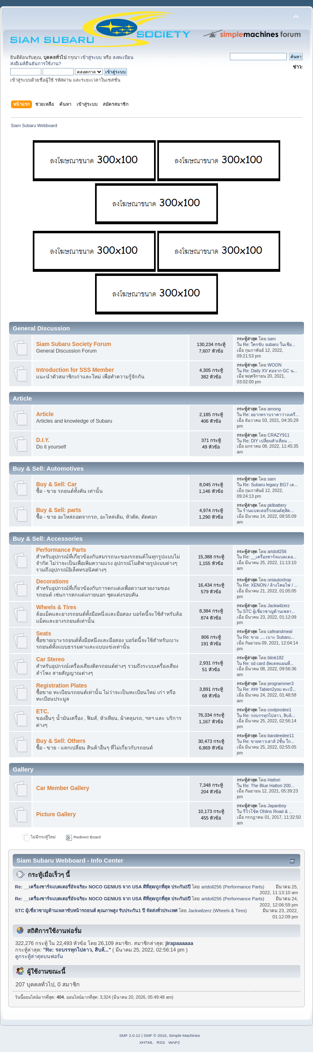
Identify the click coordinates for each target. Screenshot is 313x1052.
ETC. (42, 711)
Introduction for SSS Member (75, 370)
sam (272, 338)
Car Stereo (50, 659)
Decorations (52, 581)
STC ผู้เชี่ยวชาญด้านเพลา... (269, 611)
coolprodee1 (279, 709)
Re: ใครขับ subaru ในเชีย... (269, 344)
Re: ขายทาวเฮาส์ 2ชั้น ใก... (268, 741)
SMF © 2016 (155, 1035)
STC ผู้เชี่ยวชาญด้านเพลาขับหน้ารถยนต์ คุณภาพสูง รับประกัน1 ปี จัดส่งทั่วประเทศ (96, 910)
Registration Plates (61, 686)
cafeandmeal (280, 631)
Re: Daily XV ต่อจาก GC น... (270, 370)
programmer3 (281, 683)
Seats (43, 634)
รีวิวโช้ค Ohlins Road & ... (268, 811)
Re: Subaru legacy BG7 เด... (270, 484)
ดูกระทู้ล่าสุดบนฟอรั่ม (39, 956)
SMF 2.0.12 (130, 1035)
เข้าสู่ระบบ (91, 57)
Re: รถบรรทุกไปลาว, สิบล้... (269, 715)
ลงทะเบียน (123, 57)
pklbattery (277, 505)
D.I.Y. (43, 440)
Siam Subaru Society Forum (73, 344)
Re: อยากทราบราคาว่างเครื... (271, 414)
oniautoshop (279, 579)
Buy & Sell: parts (58, 510)
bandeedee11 (281, 735)
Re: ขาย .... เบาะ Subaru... (268, 637)
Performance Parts (61, 550)
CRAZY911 (279, 435)
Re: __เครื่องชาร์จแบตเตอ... (270, 556)
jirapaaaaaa (179, 943)
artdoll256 (277, 551)
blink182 (276, 657)
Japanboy (277, 805)
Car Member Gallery (62, 788)
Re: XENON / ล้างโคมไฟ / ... (270, 585)
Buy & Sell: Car (56, 484)
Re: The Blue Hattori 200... (268, 785)
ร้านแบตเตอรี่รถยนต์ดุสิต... (268, 510)
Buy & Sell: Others (60, 741)
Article (45, 414)
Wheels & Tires (56, 607)
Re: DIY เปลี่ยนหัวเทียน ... (267, 440)
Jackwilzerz (279, 605)
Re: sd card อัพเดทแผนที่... (268, 663)
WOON (274, 364)
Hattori (274, 779)
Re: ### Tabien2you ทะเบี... (269, 689)
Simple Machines (184, 1035)
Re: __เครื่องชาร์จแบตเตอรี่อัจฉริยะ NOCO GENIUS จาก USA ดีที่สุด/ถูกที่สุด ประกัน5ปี (103, 886)
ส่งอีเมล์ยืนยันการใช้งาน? (35, 63)
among (274, 408)
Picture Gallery (56, 814)
